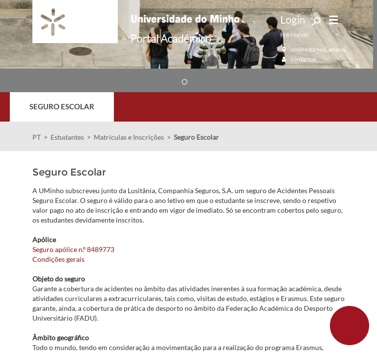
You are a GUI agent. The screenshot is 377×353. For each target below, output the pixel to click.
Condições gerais (58, 259)
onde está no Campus (312, 49)
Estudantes (67, 137)
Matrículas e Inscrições (129, 137)
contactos (298, 59)
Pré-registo (294, 34)
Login (292, 19)
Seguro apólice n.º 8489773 (73, 249)
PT (36, 137)
